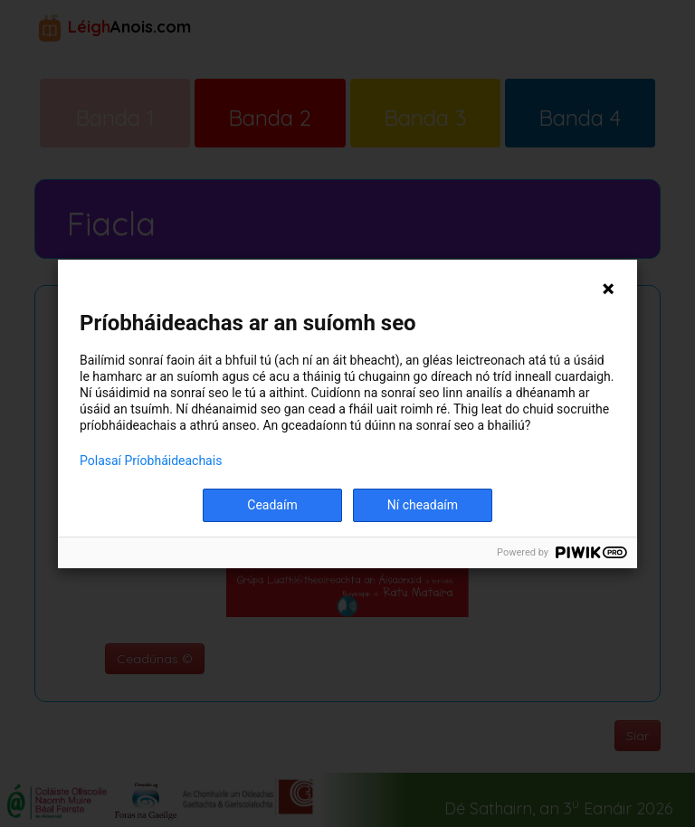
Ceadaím (272, 505)
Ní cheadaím (422, 505)
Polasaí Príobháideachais (151, 460)
